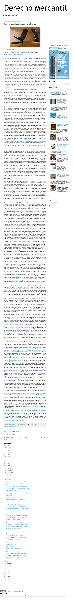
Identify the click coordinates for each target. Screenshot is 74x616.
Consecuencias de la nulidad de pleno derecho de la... (17, 526)
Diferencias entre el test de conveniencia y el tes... (16, 513)
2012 (6, 572)
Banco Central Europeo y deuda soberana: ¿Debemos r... (18, 508)
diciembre (9, 466)
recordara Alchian (40, 240)
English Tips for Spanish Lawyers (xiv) (14, 504)
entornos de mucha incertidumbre (19, 142)
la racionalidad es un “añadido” (39, 287)
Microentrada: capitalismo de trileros (13, 502)
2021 (6, 454)
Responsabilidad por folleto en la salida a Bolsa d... (16, 537)
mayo (8, 479)
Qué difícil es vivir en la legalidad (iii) (13, 548)
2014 (6, 569)
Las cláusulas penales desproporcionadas (61, 155)
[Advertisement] (59, 30)
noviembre (9, 468)
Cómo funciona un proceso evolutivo (13, 559)
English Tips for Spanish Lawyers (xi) (14, 557)
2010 (6, 576)
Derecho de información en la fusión (13, 550)
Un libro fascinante (10, 510)
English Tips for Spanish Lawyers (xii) (14, 528)
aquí (5, 148)
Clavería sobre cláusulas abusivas (13, 519)
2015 (6, 465)
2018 (6, 459)
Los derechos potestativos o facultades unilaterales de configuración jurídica (62, 145)
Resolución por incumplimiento (12, 501)
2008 (6, 580)
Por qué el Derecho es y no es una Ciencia (62, 135)
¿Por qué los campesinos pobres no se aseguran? (16, 481)
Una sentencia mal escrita (11, 497)
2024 (6, 449)
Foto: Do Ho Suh (9, 49)
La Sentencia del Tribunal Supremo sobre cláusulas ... (17, 512)
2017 (6, 461)
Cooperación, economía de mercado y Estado (15, 541)
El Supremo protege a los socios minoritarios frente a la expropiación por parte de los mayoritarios (58, 91)
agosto (8, 474)
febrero (8, 565)
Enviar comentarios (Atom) (15, 439)
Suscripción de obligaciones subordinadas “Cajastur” (17, 531)
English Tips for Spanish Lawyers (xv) (14, 483)
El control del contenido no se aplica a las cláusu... (16, 499)
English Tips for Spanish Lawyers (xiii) (14, 522)
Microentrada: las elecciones (12, 490)
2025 (6, 447)
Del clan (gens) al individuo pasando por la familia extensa (62, 125)
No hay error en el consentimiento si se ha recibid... (16, 515)
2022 (6, 452)
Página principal (53, 202)
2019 (6, 458)
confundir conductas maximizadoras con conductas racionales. (22, 241)
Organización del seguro (11, 544)
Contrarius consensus (61, 185)
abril (8, 561)
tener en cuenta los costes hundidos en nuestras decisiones (31, 139)
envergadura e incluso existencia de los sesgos (15, 278)
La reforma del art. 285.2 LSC (12, 492)
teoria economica (12, 426)
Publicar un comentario (10, 434)
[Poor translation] (5, 593)
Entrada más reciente (8, 437)
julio (7, 476)
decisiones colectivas (12, 199)
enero (8, 566)
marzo (8, 563)
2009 (6, 578)
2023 (6, 450)
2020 (6, 456)
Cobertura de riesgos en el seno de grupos (15, 533)
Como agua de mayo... (11, 484)
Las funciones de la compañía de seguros (14, 542)
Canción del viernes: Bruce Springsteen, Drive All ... (17, 535)
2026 (6, 445)
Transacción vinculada (10, 521)
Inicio (26, 437)
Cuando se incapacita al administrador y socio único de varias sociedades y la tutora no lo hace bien (62, 115)
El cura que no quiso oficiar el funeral (14, 530)
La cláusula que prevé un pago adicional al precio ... (17, 486)
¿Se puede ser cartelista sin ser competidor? (15, 506)
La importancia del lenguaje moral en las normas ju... (17, 555)
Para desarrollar (9, 546)
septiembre (9, 472)
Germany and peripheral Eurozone (13, 539)
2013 (6, 570)
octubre (8, 470)
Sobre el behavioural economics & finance (15, 551)
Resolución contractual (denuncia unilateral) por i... (16, 517)
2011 (6, 574)
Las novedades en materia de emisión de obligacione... (17, 493)
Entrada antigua (42, 437)
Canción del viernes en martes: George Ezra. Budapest (17, 488)
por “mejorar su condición (14, 317)
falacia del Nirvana (15, 333)
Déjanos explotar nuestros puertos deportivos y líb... (17, 524)
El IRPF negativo (9, 495)
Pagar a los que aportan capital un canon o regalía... (17, 553)
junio (8, 477)
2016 (6, 463)
